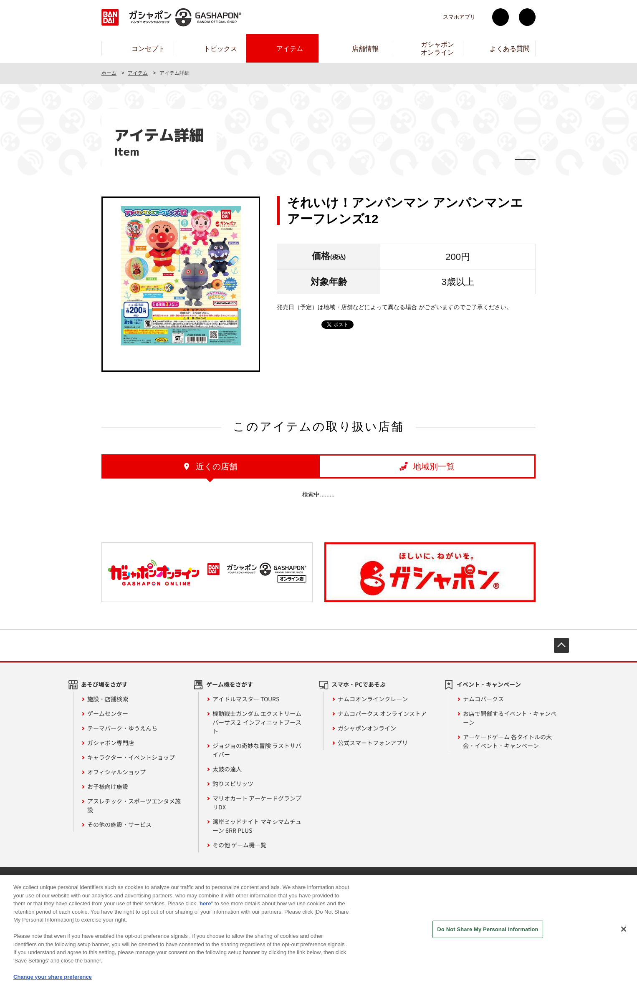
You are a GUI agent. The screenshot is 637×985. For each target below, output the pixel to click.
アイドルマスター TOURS (245, 699)
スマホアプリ (459, 17)
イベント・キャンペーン (489, 684)
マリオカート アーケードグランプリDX (256, 802)
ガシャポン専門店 (110, 742)
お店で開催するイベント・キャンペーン (509, 717)
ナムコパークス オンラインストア (382, 713)
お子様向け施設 (107, 786)
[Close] (623, 936)
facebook (527, 17)
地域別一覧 (434, 466)
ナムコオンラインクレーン (373, 699)
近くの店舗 (217, 466)
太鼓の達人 (227, 769)
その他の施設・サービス (119, 824)
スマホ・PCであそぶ (358, 684)
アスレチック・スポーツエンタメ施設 (134, 805)
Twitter (500, 17)
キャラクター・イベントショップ (131, 757)
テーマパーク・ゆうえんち (122, 728)
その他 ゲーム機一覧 (239, 845)
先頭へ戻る (561, 645)
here (205, 910)
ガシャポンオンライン (367, 728)
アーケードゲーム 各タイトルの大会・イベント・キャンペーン (507, 741)
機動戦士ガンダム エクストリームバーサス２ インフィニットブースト (256, 722)
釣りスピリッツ (232, 783)
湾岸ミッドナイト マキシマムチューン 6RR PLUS (256, 825)
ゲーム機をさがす (229, 684)
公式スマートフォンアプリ (373, 742)
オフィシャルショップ (116, 772)
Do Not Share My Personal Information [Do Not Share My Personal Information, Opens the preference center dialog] (487, 936)
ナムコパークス (483, 699)
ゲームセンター (107, 713)
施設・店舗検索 (107, 699)
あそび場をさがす (104, 684)
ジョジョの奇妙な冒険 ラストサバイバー (256, 749)
